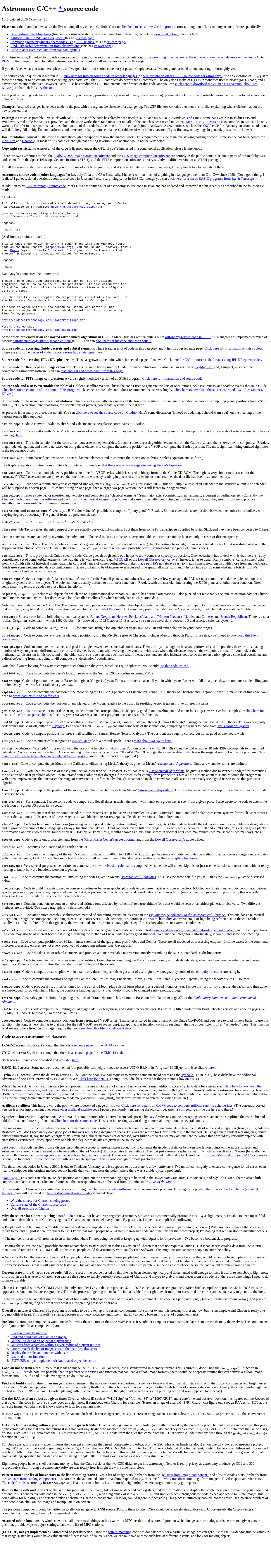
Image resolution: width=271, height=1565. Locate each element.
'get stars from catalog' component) (31, 1502)
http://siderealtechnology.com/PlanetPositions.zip (43, 341)
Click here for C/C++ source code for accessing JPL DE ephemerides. (213, 382)
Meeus (14, 259)
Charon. (28, 141)
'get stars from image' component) (184, 1498)
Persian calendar (119, 889)
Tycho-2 (187, 1098)
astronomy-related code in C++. (188, 360)
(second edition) (42, 364)
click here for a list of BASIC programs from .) (212, 178)
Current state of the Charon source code (38, 1228)
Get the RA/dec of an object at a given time (40, 1364)
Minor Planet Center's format (110, 863)
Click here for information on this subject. (233, 371)
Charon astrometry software (112, 1213)
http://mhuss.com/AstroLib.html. (77, 209)
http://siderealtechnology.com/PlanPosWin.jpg (39, 353)
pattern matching (120, 1555)
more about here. (153, 764)
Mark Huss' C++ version (203, 122)
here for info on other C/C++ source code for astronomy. (183, 76)
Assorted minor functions (28, 1380)
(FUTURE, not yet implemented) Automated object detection (53, 1384)
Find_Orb (9, 141)
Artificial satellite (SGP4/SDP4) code (37, 38)
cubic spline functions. (182, 882)
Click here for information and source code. (172, 401)
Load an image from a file (28, 1356)
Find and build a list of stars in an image (38, 1360)
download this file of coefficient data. (105, 1052)
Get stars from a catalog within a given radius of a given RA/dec (55, 1368)
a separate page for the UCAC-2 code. (98, 1069)
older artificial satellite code (80, 1133)
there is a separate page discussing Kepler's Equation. (145, 488)
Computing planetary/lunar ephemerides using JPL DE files (52, 42)
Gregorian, (109, 640)
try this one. (46, 88)
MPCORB (121, 583)
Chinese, (208, 640)
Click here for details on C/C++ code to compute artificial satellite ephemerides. (177, 1129)
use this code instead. (174, 689)
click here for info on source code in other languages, (101, 76)
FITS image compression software (146, 156)
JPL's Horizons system (233, 749)
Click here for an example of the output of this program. (41, 413)
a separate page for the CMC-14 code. (97, 1076)
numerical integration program (98, 522)
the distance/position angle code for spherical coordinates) (69, 1179)
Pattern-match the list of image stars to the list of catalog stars (53, 1372)
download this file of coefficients (36, 719)
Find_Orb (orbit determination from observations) (45, 46)
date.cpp (118, 772)
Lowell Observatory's (175, 863)
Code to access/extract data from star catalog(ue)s (45, 50)
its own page (85, 38)
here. (19, 458)
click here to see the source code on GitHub (106, 435)
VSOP (207, 126)
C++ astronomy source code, (46, 186)
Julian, (95, 640)
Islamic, (189, 640)
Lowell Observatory (157, 583)
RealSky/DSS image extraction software (82, 156)
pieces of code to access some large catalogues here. (67, 375)
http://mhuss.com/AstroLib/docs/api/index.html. (41, 221)
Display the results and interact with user (38, 1376)
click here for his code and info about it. (123, 364)
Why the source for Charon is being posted (40, 1224)
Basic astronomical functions (31, 34)
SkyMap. (58, 749)
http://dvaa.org (59, 255)
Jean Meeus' (237, 1179)
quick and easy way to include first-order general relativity (195, 954)
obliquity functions (209, 995)
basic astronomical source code (69, 1217)
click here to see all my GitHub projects (149, 27)
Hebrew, (122, 640)
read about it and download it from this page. (92, 394)
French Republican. (234, 640)
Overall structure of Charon (29, 1232)
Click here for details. (93, 1102)
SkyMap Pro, (204, 390)
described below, (166, 34)
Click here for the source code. (76, 1144)
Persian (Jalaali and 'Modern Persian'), (156, 640)
